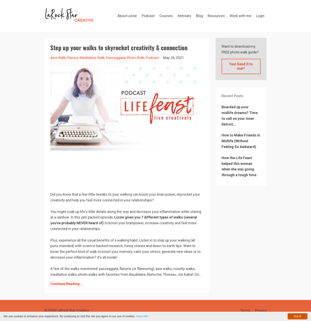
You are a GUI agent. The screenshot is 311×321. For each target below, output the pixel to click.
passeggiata (115, 58)
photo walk (135, 58)
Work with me (240, 16)
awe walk (58, 58)
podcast (152, 58)
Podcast (148, 16)
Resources (216, 16)
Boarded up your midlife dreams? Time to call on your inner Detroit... (240, 115)
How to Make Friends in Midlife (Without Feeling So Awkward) (241, 141)
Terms (245, 310)
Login (260, 16)
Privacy (261, 310)
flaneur (72, 58)
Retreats (184, 16)
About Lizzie (127, 16)
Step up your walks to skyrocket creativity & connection (118, 47)
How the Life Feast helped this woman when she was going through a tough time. (239, 166)
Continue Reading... (66, 284)
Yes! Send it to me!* (241, 66)
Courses (166, 16)
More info (142, 316)
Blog (199, 16)
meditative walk (92, 58)
